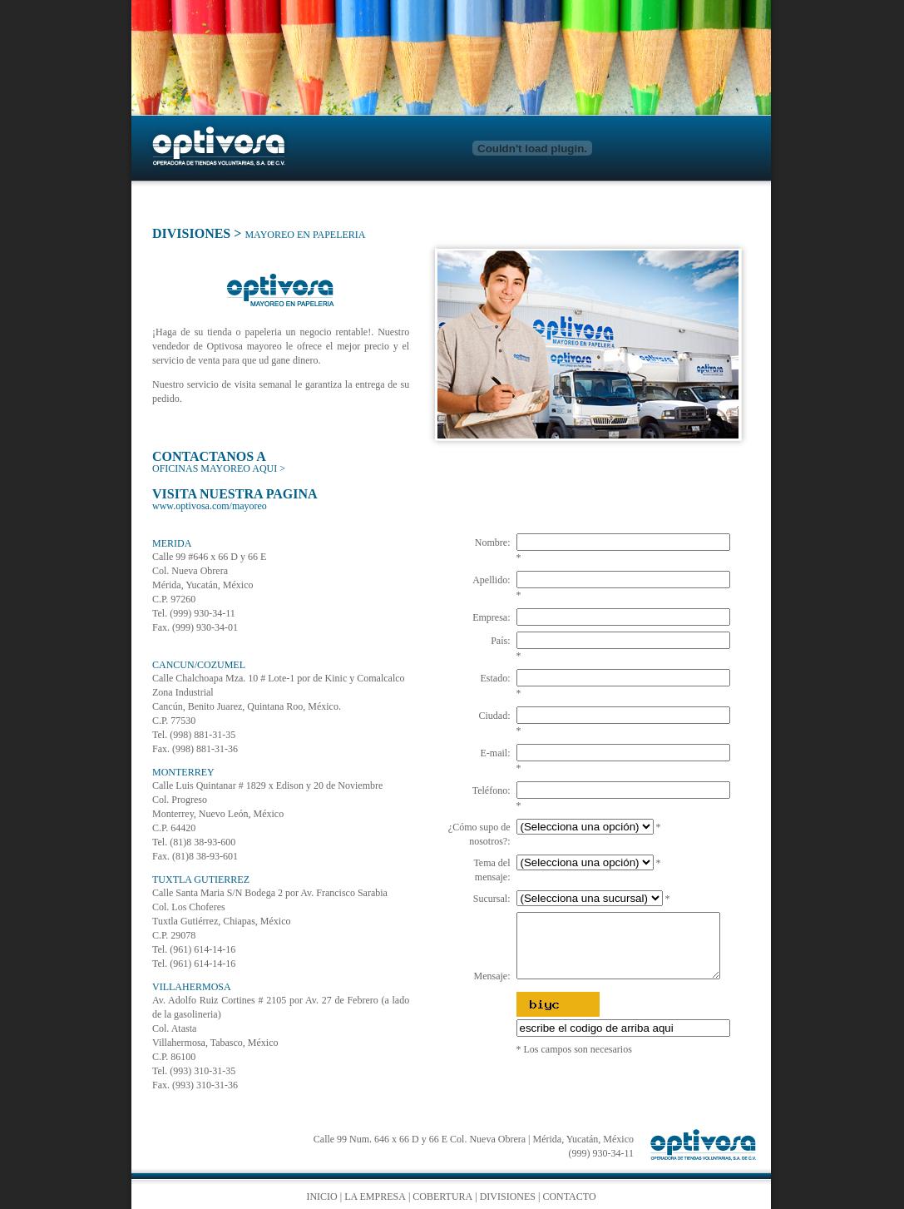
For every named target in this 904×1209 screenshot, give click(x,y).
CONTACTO (568, 1196)
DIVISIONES (191, 233)
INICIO (321, 1196)
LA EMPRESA (375, 1196)
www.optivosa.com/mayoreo (209, 506)
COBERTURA (442, 1196)
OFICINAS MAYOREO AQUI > (218, 468)
